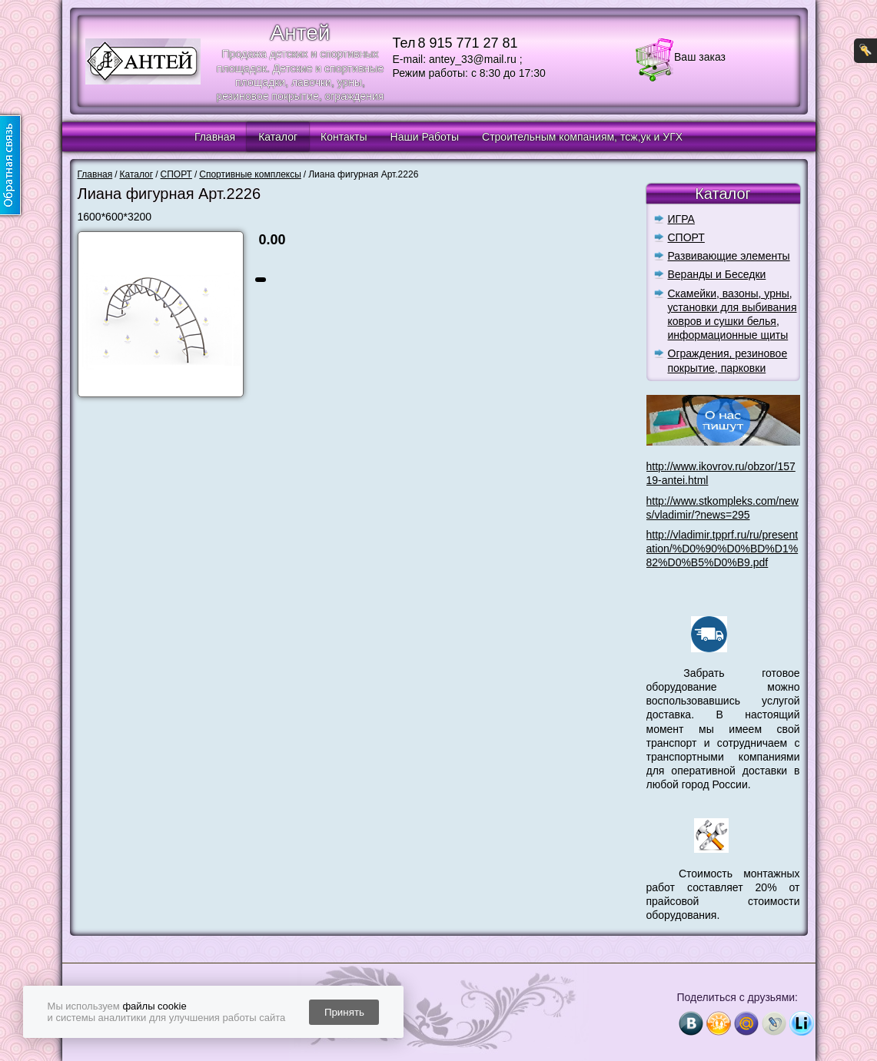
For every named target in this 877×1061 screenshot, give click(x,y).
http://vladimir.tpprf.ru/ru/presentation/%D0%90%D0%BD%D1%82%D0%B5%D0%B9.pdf (722, 549)
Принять (344, 1012)
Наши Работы (424, 137)
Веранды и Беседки (717, 274)
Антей (301, 33)
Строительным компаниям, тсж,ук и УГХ (582, 137)
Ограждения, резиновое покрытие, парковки (728, 360)
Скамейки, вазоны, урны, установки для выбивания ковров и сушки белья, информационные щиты (732, 314)
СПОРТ (686, 237)
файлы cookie (154, 1006)
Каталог (277, 137)
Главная (214, 137)
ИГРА (681, 219)
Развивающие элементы (729, 256)
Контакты (344, 137)
